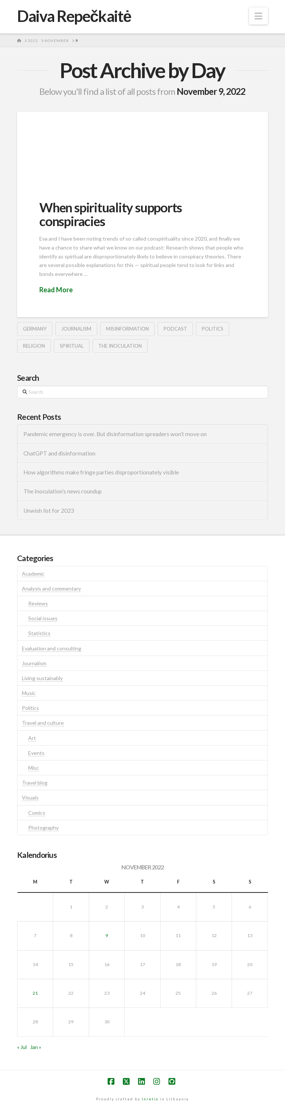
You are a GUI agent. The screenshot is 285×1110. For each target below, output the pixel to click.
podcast (175, 329)
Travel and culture (43, 723)
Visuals (30, 797)
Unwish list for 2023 (48, 510)
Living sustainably (42, 678)
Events (36, 753)
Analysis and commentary (51, 588)
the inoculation (120, 346)
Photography (43, 827)
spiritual (71, 346)
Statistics (39, 633)
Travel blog (35, 782)
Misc (33, 768)
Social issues (43, 618)
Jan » (35, 1047)
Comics (36, 813)
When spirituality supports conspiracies (110, 214)
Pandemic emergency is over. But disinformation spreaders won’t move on (115, 434)
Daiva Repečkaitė (74, 16)
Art (32, 738)
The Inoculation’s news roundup (62, 491)
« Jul (22, 1047)
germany (34, 329)
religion (34, 346)
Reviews (38, 603)
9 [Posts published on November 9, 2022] (106, 935)
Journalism (34, 663)
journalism (76, 329)
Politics (30, 708)
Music (29, 693)
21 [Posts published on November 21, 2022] (35, 993)
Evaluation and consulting (51, 648)
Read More (56, 290)
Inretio (150, 1099)
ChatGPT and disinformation (59, 453)
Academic (33, 573)
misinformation (127, 329)
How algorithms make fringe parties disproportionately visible (101, 472)
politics (212, 329)
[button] (258, 16)
